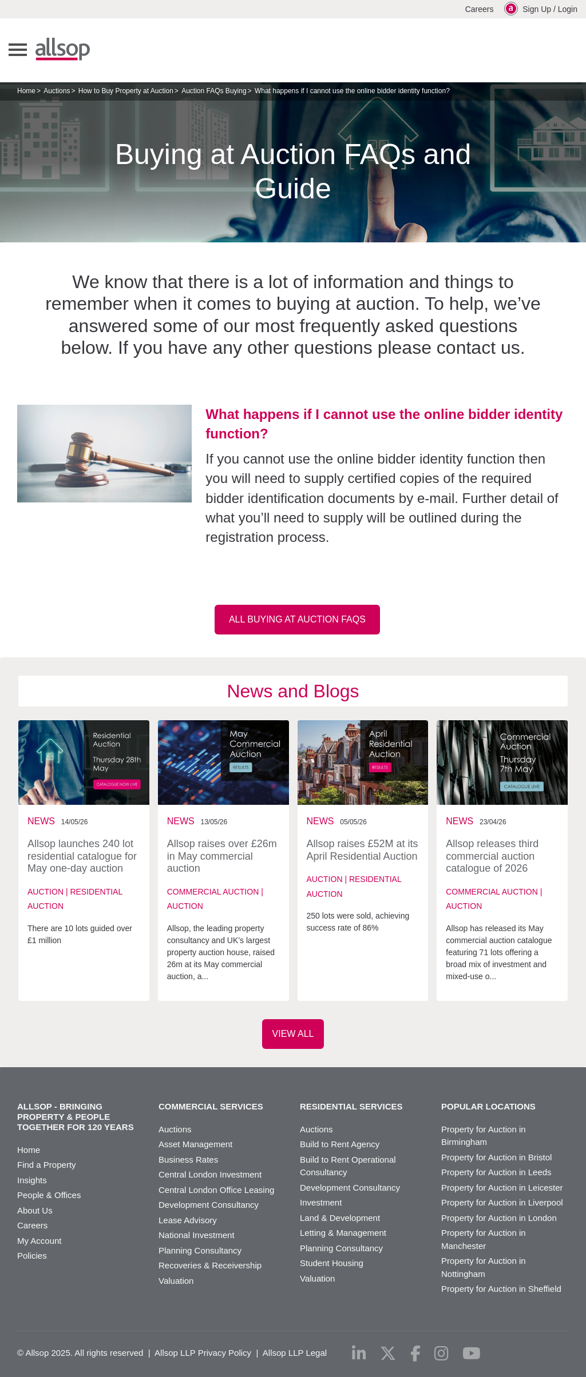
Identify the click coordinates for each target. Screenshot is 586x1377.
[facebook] (415, 1354)
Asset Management (195, 1144)
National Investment (197, 1235)
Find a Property (46, 1165)
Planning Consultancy (200, 1250)
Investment (321, 1202)
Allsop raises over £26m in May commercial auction (222, 856)
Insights (32, 1180)
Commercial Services (211, 1106)
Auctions (56, 91)
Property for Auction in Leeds (496, 1172)
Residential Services (351, 1106)
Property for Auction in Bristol (496, 1157)
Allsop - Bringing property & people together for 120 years (75, 1116)
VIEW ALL (293, 1034)
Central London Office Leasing (216, 1190)
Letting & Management (343, 1233)
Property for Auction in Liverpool (502, 1202)
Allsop (62, 49)
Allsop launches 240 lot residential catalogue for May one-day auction (82, 856)
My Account (39, 1241)
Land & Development (340, 1218)
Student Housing (331, 1263)
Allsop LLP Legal (295, 1353)
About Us (35, 1210)
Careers (479, 9)
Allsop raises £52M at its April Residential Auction (362, 850)
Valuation (176, 1281)
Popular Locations (488, 1106)
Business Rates (188, 1159)
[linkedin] (359, 1354)
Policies (32, 1255)
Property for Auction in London (499, 1218)
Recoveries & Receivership (210, 1265)
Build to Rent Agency (339, 1144)
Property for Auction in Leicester (502, 1187)
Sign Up (536, 9)
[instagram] (441, 1354)
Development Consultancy (209, 1205)
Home (26, 91)
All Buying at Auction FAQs (297, 619)
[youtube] (471, 1354)
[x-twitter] (388, 1354)
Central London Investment (210, 1174)
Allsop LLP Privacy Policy (203, 1353)
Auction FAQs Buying (213, 91)
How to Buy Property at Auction (125, 91)
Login (567, 9)
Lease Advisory (188, 1220)
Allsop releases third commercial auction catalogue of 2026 (492, 856)
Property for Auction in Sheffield (501, 1289)
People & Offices (49, 1195)
